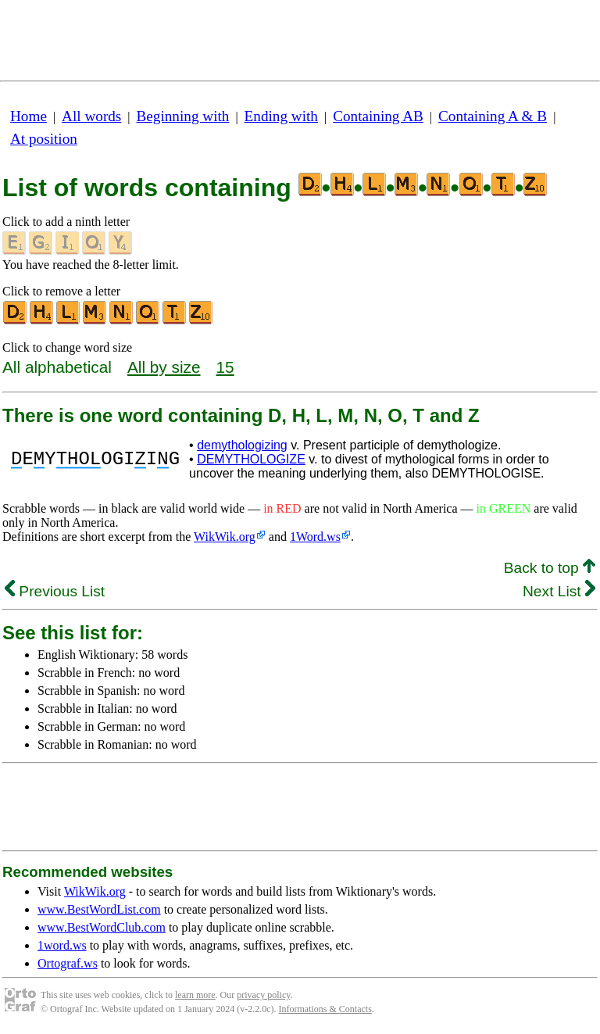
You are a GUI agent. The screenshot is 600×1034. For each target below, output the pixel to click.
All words (91, 116)
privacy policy (263, 994)
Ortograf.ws (68, 963)
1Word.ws (315, 536)
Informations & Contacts (325, 1009)
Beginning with (183, 116)
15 (225, 367)
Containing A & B (492, 116)
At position (43, 139)
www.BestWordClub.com (102, 927)
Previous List (55, 591)
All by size (164, 367)
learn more (195, 994)
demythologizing (242, 445)
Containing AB (378, 116)
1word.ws (62, 945)
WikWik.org (224, 536)
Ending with (281, 116)
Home (28, 116)
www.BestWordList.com (99, 909)
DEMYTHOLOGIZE (251, 459)
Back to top (549, 568)
